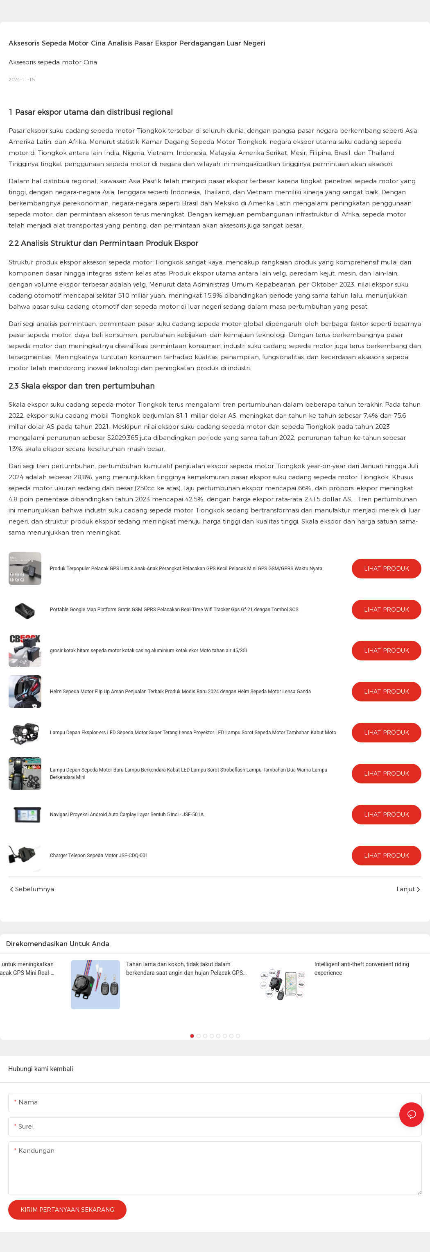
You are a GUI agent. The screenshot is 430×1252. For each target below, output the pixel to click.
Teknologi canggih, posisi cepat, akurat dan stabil (123, 964)
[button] (192, 1036)
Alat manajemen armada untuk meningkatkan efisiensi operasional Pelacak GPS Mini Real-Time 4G (345, 968)
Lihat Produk (386, 568)
